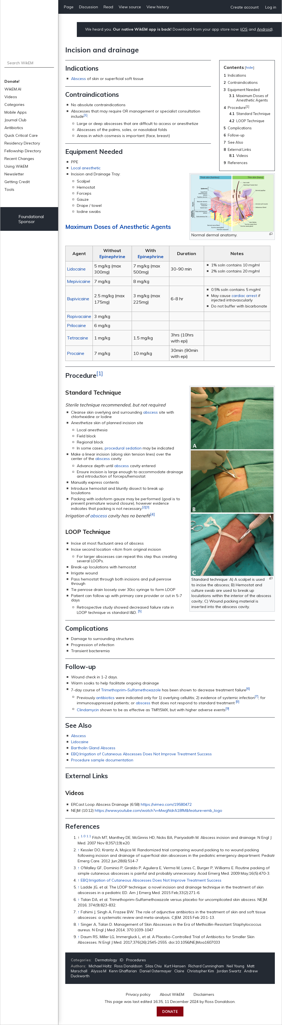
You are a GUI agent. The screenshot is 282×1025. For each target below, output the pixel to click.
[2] (144, 507)
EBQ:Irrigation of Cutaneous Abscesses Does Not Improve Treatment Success (141, 753)
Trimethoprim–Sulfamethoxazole (131, 689)
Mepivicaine (78, 281)
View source (130, 6)
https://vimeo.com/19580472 (166, 804)
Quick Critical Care (21, 135)
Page (69, 6)
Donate (170, 1011)
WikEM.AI (12, 89)
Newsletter (14, 174)
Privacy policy (138, 994)
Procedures (136, 960)
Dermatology (106, 960)
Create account (245, 7)
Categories (14, 104)
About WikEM (172, 994)
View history (158, 6)
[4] (152, 514)
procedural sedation (123, 448)
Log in (270, 7)
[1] (85, 115)
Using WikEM (16, 166)
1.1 (88, 836)
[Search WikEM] (29, 63)
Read (108, 6)
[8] (237, 701)
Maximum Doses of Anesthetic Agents (118, 226)
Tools (9, 189)
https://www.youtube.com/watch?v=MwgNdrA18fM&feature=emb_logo (158, 810)
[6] (248, 688)
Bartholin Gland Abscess (93, 747)
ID (121, 960)
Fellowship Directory (22, 150)
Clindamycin (88, 709)
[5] (140, 611)
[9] (227, 708)
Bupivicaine (78, 298)
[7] (256, 696)
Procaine (75, 353)
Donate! (12, 81)
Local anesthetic (86, 167)
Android (264, 29)
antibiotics (105, 697)
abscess (150, 412)
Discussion (88, 6)
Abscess (78, 78)
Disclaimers (204, 994)
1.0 (83, 836)
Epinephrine (112, 256)
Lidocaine (76, 269)
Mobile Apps (15, 112)
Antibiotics (13, 127)
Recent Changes (19, 158)
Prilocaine (76, 325)
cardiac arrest (244, 295)
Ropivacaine (79, 316)
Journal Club (15, 119)
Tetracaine (77, 338)
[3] (147, 507)
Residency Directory (22, 143)
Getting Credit (17, 181)
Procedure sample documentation (102, 760)
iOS (244, 29)
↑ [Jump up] (79, 849)
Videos (10, 96)
